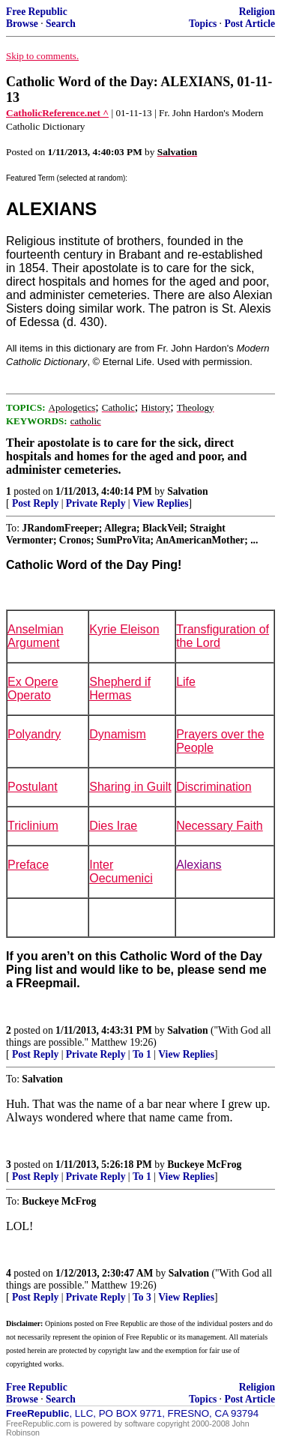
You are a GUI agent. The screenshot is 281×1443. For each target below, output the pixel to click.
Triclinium (32, 825)
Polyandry (34, 734)
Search (61, 23)
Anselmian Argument (35, 636)
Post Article (249, 23)
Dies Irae (113, 825)
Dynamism (117, 734)
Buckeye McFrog (204, 1164)
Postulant (32, 786)
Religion (257, 11)
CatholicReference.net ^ (57, 112)
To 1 (142, 1054)
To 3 (142, 1297)
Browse (22, 23)
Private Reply (96, 503)
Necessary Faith (219, 825)
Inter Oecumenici (120, 871)
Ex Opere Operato (32, 688)
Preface (28, 864)
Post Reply (35, 503)
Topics (203, 23)
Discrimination (213, 786)
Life (186, 681)
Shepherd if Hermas (120, 688)
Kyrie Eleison (124, 629)
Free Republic (36, 11)
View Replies (161, 503)
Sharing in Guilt (130, 786)
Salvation (187, 491)
